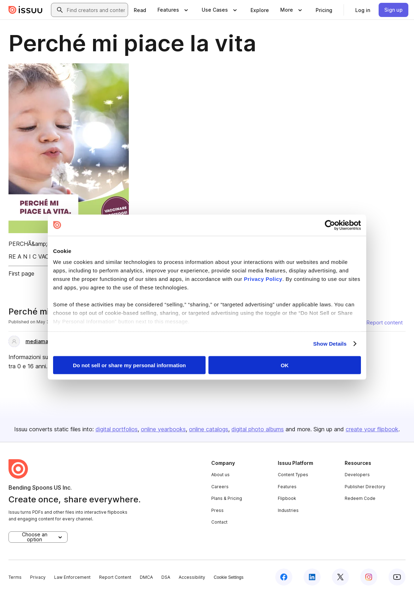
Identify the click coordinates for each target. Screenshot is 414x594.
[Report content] (380, 322)
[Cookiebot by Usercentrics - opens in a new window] (330, 225)
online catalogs (208, 429)
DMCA (146, 577)
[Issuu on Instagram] (368, 577)
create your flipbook (372, 429)
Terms (15, 577)
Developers (357, 474)
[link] (140, 10)
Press (217, 510)
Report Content (115, 577)
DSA (165, 577)
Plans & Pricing (226, 498)
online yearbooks (163, 429)
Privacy (38, 577)
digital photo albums (257, 429)
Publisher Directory (365, 486)
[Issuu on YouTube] (397, 577)
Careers (220, 486)
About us (220, 474)
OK (285, 365)
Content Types (293, 474)
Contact (219, 522)
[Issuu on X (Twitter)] (340, 577)
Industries (288, 510)
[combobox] (96, 10)
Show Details (330, 344)
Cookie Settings (228, 577)
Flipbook (287, 498)
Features (287, 486)
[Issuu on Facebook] (283, 577)
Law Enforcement (72, 577)
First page (21, 273)
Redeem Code (360, 498)
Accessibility (192, 577)
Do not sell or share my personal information (129, 365)
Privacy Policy (263, 279)
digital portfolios (117, 429)
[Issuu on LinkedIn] (312, 577)
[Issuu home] (25, 10)
